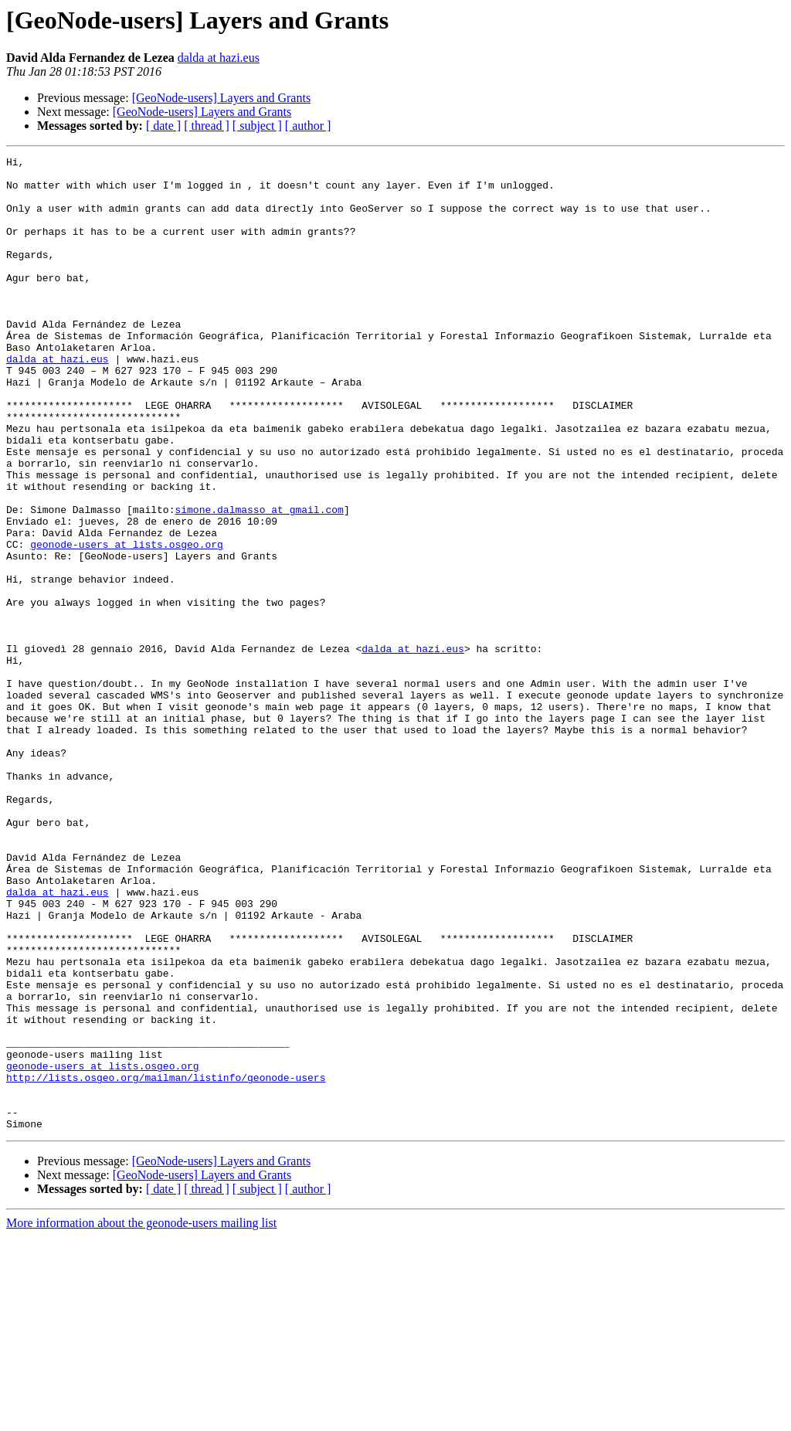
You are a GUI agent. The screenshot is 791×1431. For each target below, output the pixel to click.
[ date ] (163, 125)
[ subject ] (257, 125)
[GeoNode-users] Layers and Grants (221, 97)
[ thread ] (206, 125)
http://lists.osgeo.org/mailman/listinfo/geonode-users (165, 1263)
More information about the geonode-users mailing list (141, 1417)
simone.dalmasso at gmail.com (259, 581)
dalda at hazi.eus (219, 57)
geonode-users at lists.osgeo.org (126, 623)
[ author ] (308, 125)
